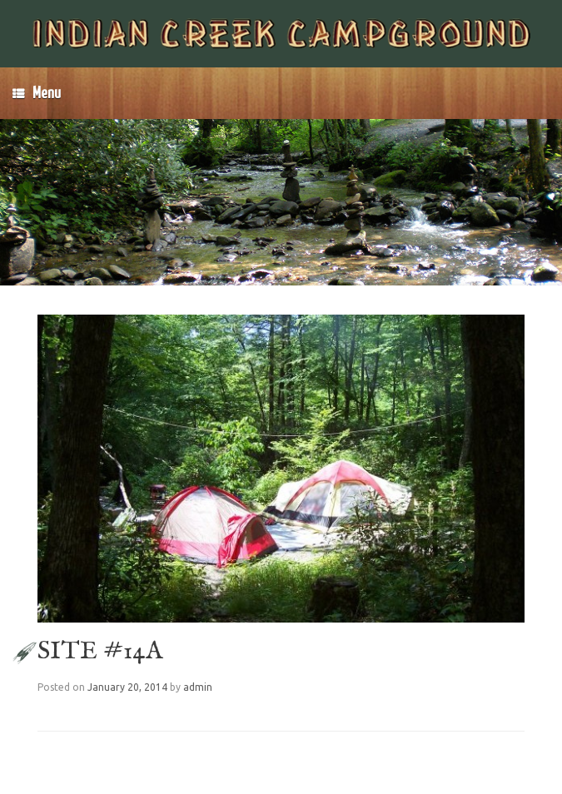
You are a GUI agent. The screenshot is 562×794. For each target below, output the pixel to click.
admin (197, 687)
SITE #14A (99, 651)
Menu (36, 93)
